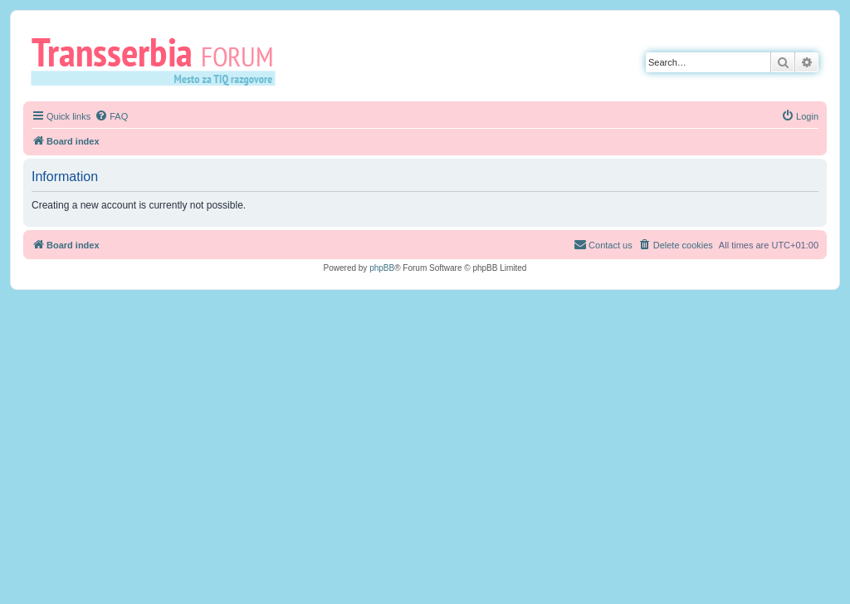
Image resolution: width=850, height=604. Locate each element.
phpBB (381, 268)
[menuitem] (111, 116)
